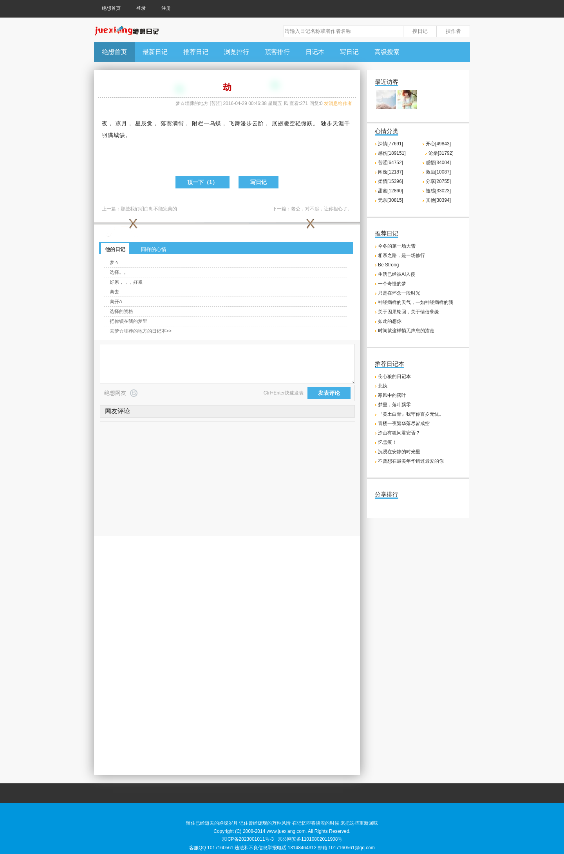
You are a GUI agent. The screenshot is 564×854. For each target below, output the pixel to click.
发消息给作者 (338, 103)
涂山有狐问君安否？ (399, 433)
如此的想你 (389, 321)
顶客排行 (277, 52)
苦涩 (216, 103)
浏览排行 (236, 52)
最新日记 (155, 52)
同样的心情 (153, 249)
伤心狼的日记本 (394, 376)
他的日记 (115, 249)
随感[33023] (438, 191)
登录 (141, 8)
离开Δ (116, 301)
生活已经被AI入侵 (396, 274)
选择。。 (119, 272)
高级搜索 (387, 52)
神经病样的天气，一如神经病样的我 (415, 302)
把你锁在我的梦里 (128, 321)
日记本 (315, 52)
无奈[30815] (390, 200)
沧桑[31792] (441, 153)
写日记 (349, 52)
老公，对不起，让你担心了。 (321, 209)
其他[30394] (438, 200)
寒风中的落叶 (392, 395)
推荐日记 (195, 52)
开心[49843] (438, 144)
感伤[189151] (392, 153)
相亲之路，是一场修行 (401, 255)
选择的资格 (121, 311)
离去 (114, 292)
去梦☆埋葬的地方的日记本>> (141, 331)
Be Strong (388, 265)
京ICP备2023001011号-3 (248, 839)
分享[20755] (438, 181)
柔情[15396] (390, 181)
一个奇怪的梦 (392, 283)
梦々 (114, 262)
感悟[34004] (438, 162)
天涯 (338, 123)
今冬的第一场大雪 (397, 246)
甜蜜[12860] (390, 191)
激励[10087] (438, 172)
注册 (166, 8)
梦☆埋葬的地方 (191, 103)
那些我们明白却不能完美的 (149, 209)
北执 (382, 386)
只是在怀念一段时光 (399, 293)
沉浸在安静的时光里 (399, 451)
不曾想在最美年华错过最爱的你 (411, 461)
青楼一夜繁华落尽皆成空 (404, 423)
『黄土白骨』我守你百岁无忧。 (411, 414)
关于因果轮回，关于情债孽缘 (408, 312)
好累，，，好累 (126, 282)
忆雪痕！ (387, 442)
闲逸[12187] (390, 172)
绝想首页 (111, 8)
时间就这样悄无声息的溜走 (406, 330)
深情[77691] (390, 144)
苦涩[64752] (390, 162)
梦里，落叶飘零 (394, 404)
